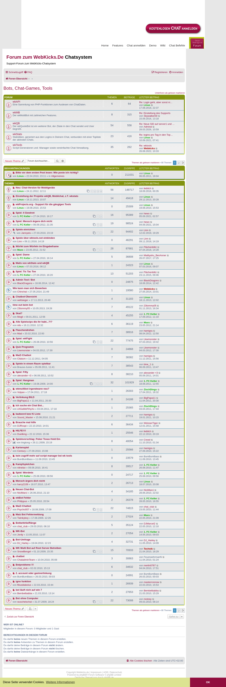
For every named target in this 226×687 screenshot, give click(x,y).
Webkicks (149, 148)
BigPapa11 (23, 400)
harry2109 (22, 484)
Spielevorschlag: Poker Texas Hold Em (38, 439)
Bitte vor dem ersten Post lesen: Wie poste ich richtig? (47, 172)
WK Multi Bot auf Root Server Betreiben (38, 548)
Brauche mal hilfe (26, 422)
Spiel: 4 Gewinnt (25, 212)
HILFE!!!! (21, 430)
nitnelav (21, 467)
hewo (147, 213)
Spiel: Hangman (25, 380)
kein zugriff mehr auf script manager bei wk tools (44, 455)
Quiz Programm (25, 347)
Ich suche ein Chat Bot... (30, 405)
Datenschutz (116, 672)
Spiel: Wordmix (24, 472)
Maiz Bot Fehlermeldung (30, 514)
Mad (19, 333)
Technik (148, 548)
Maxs (20, 249)
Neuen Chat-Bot (25, 489)
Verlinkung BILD (25, 397)
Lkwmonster (150, 339)
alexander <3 (24, 375)
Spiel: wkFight (24, 338)
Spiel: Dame (23, 254)
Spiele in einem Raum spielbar (33, 363)
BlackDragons (24, 283)
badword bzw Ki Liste (28, 413)
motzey (148, 599)
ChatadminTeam (26, 559)
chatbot (20, 556)
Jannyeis (26, 233)
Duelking (22, 434)
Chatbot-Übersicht (26, 296)
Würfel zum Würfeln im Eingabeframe (37, 246)
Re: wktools (145, 145)
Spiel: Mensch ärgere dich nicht (34, 221)
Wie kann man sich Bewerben (30, 288)
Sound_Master (25, 417)
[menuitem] (28, 72)
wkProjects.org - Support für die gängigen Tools (43, 204)
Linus (147, 105)
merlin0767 (150, 565)
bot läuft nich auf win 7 (29, 589)
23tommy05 (23, 308)
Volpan (21, 392)
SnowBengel (24, 551)
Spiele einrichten (25, 229)
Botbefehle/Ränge (26, 522)
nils (19, 325)
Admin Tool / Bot (25, 279)
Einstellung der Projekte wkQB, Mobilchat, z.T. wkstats (47, 196)
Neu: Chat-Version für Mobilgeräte (35, 187)
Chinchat (22, 291)
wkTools (17, 144)
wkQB (16, 123)
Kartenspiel (22, 447)
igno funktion (23, 581)
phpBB (82, 675)
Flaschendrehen (25, 330)
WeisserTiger (151, 423)
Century (21, 451)
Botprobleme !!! (25, 564)
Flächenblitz (150, 247)
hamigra (148, 330)
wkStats (17, 134)
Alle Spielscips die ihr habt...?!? (34, 321)
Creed (147, 439)
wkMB (16, 112)
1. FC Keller (24, 216)
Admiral (148, 126)
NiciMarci (22, 492)
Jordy (20, 534)
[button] (183, 163)
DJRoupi (22, 425)
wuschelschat (24, 601)
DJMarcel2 (149, 523)
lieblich (147, 188)
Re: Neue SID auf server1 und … (157, 124)
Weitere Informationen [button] (60, 682)
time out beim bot (23, 304)
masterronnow (151, 582)
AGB (105, 672)
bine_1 (147, 364)
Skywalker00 (151, 115)
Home (105, 45)
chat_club (149, 506)
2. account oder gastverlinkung (34, 573)
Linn (146, 230)
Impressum (96, 672)
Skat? (19, 313)
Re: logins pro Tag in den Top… (156, 134)
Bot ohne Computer (27, 598)
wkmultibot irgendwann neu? (32, 388)
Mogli (20, 316)
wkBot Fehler (23, 497)
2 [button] (179, 162)
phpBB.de (109, 677)
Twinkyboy (23, 518)
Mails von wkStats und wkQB (32, 263)
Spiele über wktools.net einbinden (35, 238)
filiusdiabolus (24, 585)
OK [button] (208, 682)
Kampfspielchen (25, 464)
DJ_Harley (23, 543)
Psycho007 (23, 509)
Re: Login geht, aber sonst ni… (156, 102)
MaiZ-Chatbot (23, 355)
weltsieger (22, 300)
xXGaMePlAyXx (26, 409)
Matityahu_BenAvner (155, 255)
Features (117, 45)
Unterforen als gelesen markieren (170, 93)
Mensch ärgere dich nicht (30, 480)
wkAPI (16, 101)
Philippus (22, 501)
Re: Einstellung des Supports (154, 113)
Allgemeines (57, 176)
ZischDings (150, 389)
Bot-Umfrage (23, 539)
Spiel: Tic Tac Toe (26, 271)
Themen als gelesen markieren (146, 162)
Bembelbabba (24, 593)
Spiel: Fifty (22, 372)
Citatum (21, 358)
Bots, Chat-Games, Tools (27, 88)
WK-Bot (20, 531)
